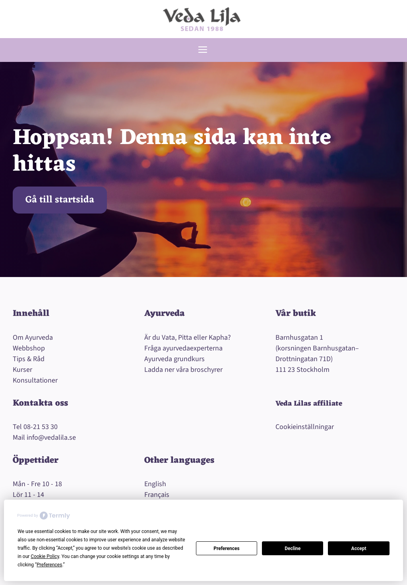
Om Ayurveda (33, 338)
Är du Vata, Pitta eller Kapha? (187, 338)
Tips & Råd (29, 359)
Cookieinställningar (304, 427)
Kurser (22, 370)
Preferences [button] (49, 565)
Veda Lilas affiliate (308, 403)
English (155, 484)
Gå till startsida (59, 200)
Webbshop (29, 348)
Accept (358, 548)
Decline (292, 548)
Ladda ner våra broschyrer (183, 370)
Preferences (226, 548)
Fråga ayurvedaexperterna (183, 348)
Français (156, 495)
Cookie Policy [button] (45, 556)
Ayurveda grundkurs (174, 359)
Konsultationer (35, 380)
